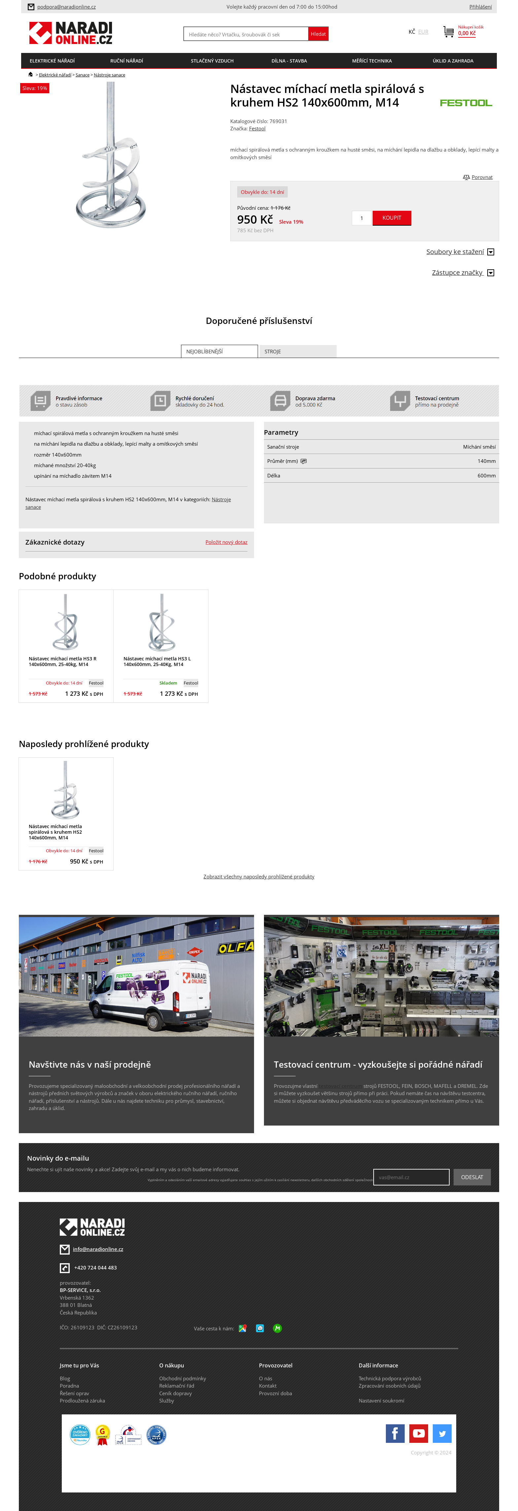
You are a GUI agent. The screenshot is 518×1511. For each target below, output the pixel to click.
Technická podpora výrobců (390, 1378)
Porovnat (482, 177)
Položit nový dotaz (226, 542)
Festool (257, 128)
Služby (166, 1400)
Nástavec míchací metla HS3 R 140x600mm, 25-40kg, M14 (62, 661)
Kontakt (268, 1385)
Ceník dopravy (175, 1393)
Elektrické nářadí (55, 75)
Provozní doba (275, 1393)
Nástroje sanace (109, 75)
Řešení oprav (74, 1393)
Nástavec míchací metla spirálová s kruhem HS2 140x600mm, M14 (55, 832)
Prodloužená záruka (82, 1400)
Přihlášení (480, 6)
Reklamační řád (176, 1385)
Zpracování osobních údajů (390, 1385)
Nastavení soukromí (381, 1400)
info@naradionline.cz (98, 1249)
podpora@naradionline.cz (66, 6)
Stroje (273, 351)
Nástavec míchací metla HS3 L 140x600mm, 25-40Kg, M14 (157, 661)
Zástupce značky (463, 272)
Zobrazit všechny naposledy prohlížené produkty (259, 876)
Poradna (69, 1385)
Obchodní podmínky (182, 1378)
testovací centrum (340, 1086)
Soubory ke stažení (460, 251)
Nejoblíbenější (204, 351)
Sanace (83, 75)
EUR (423, 31)
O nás (265, 1378)
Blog (65, 1378)
